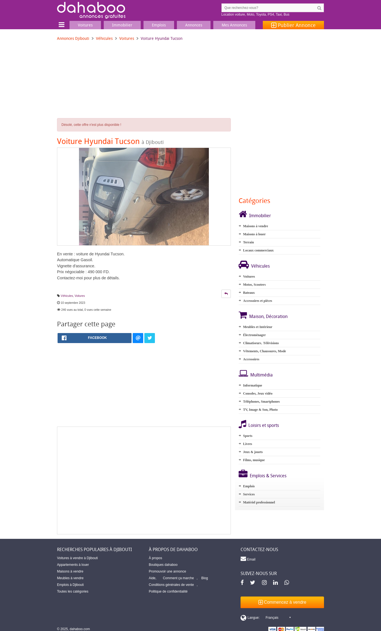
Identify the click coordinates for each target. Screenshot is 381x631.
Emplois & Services (268, 476)
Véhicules (104, 38)
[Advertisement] (143, 480)
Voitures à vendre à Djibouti (77, 558)
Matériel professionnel (259, 502)
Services (249, 494)
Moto (250, 14)
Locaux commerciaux (258, 250)
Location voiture (233, 14)
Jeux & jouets (253, 452)
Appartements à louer (73, 565)
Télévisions (271, 343)
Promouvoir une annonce (167, 571)
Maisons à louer (254, 234)
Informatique (252, 385)
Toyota (261, 14)
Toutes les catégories (72, 591)
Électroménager (254, 335)
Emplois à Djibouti (70, 585)
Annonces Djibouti (73, 38)
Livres (247, 444)
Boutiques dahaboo (163, 565)
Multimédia (261, 375)
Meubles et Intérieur (257, 327)
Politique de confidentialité (168, 591)
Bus (287, 14)
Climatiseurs (252, 343)
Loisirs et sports (263, 425)
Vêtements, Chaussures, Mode (264, 351)
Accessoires (251, 359)
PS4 (271, 14)
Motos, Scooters (254, 285)
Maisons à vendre (255, 226)
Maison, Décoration (268, 316)
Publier (293, 25)
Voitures (126, 38)
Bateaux (249, 293)
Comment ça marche (178, 578)
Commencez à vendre (282, 602)
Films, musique (254, 460)
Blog (204, 578)
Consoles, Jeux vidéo (258, 393)
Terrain (248, 242)
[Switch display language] (265, 618)
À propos (155, 558)
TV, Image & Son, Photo (260, 410)
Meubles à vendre (70, 578)
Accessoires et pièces (257, 301)
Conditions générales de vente (171, 585)
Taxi (279, 14)
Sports (247, 436)
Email (248, 558)
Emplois (249, 486)
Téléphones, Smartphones (261, 401)
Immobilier (260, 215)
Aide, (152, 578)
